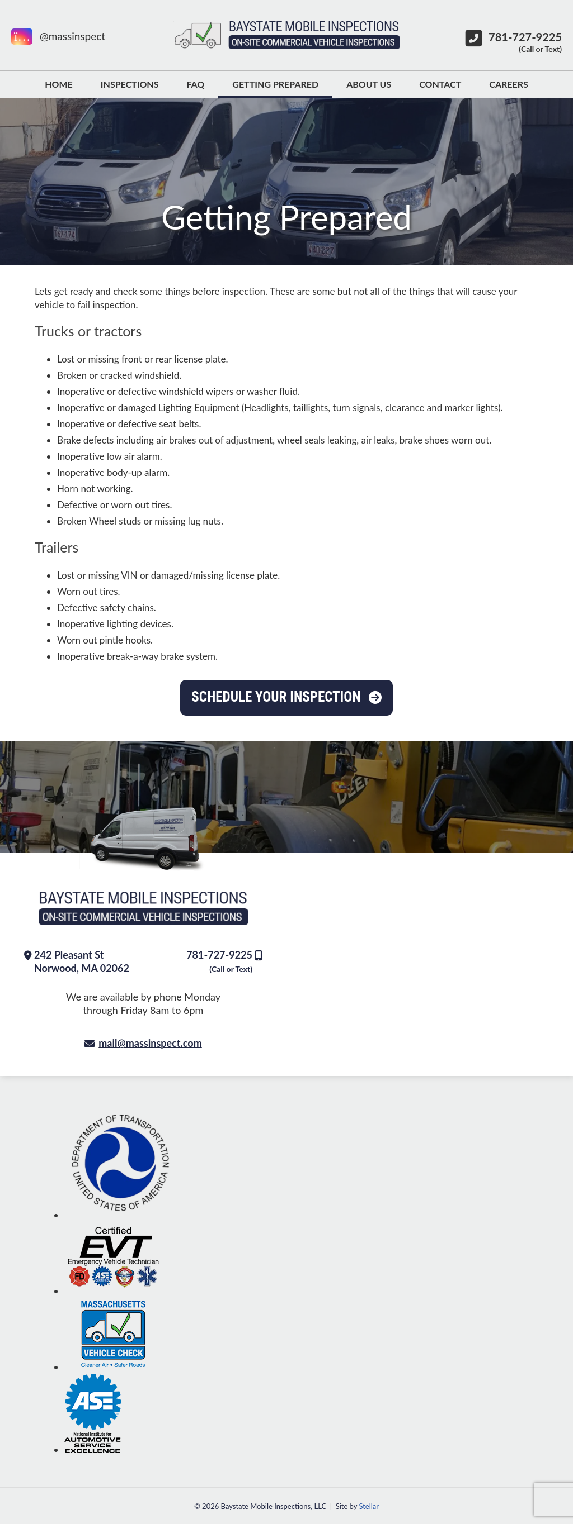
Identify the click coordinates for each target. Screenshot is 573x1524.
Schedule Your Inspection (276, 697)
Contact (440, 84)
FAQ (195, 84)
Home (59, 84)
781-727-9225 (219, 961)
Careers (508, 84)
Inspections (130, 84)
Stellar (369, 1506)
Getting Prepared (275, 84)
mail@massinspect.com (150, 1043)
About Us (368, 84)
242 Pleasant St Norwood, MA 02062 (81, 961)
